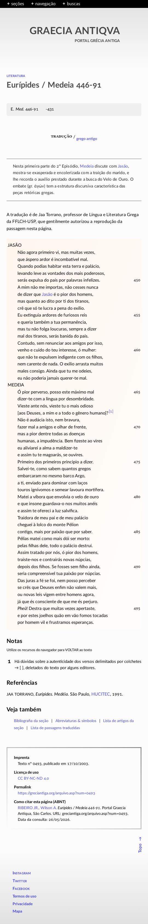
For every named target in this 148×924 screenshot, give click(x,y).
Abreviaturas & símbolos (76, 721)
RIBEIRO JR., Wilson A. (37, 808)
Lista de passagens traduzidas (55, 728)
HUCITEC (100, 694)
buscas (73, 4)
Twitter (20, 881)
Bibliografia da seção (31, 721)
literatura (16, 75)
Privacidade (23, 904)
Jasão (123, 166)
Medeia (87, 166)
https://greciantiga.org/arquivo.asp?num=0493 (56, 793)
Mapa (17, 911)
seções (17, 4)
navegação (45, 4)
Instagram (22, 873)
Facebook (21, 889)
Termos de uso (24, 896)
